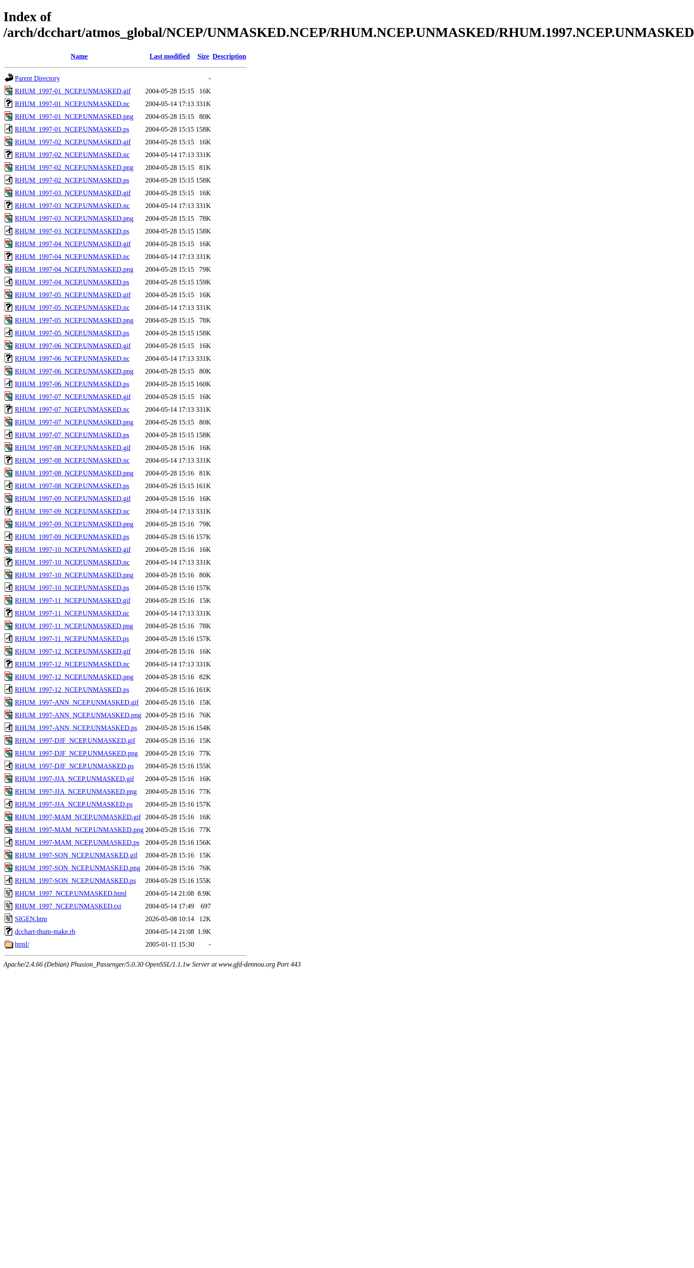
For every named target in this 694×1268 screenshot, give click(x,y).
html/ (22, 944)
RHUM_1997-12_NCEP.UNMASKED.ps (72, 689)
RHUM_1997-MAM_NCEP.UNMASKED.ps (77, 842)
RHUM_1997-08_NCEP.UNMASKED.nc (72, 460)
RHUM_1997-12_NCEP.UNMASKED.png (74, 676)
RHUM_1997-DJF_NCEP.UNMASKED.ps (74, 766)
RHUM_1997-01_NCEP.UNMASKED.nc (72, 103)
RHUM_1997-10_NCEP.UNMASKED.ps (72, 587)
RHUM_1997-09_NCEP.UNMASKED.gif (73, 498)
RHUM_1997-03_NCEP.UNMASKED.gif (73, 193)
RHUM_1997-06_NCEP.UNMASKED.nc (72, 358)
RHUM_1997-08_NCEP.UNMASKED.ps (72, 485)
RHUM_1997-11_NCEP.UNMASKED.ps (72, 638)
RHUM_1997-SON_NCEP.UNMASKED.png (77, 868)
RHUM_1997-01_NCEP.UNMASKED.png (74, 116)
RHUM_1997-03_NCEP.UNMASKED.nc (72, 205)
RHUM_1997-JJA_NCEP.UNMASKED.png (76, 791)
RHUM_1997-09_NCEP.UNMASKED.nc (72, 511)
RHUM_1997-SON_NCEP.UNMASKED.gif (76, 855)
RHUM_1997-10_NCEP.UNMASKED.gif (73, 549)
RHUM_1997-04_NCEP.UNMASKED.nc (72, 256)
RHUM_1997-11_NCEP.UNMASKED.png (74, 626)
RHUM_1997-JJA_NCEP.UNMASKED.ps (73, 804)
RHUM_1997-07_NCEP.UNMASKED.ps (72, 435)
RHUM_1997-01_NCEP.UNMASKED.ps (72, 129)
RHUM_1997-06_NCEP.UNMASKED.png (74, 371)
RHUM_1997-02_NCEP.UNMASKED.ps (72, 180)
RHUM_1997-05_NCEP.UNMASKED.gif (73, 294)
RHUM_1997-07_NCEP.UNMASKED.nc (72, 409)
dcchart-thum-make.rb (45, 931)
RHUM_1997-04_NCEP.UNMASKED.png (74, 269)
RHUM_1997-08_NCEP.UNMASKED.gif (73, 447)
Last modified (169, 56)
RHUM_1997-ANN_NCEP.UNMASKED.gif (77, 702)
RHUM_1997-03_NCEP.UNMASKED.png (74, 218)
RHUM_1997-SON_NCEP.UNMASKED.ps (75, 880)
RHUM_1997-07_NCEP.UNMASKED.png (74, 422)
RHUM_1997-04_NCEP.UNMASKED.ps (72, 282)
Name (79, 56)
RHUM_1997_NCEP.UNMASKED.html (70, 893)
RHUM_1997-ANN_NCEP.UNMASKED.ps (76, 727)
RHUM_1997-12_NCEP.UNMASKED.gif (73, 651)
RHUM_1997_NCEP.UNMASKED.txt (68, 906)
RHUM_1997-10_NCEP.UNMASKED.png (74, 575)
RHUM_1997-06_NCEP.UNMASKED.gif (73, 345)
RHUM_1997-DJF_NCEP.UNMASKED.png (76, 753)
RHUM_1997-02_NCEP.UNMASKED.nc (72, 154)
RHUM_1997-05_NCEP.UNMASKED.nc (72, 307)
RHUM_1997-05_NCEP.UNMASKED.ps (72, 333)
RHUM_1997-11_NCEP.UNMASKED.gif (72, 600)
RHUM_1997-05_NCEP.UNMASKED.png (74, 320)
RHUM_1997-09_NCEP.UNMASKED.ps (72, 536)
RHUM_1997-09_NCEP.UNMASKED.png (74, 524)
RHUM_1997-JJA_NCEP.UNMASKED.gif (74, 778)
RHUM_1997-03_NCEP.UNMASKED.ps (72, 231)
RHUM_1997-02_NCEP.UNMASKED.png (74, 167)
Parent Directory (37, 78)
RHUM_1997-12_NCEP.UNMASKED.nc (72, 664)
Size (203, 56)
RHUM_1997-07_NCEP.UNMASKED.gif (73, 396)
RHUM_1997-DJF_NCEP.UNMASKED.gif (75, 740)
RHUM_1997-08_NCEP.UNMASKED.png (74, 473)
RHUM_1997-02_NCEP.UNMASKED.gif (73, 142)
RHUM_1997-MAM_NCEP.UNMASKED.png (79, 829)
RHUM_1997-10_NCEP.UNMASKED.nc (72, 562)
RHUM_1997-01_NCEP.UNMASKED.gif (73, 91)
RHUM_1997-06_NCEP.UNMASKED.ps (72, 384)
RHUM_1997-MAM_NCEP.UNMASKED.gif (78, 817)
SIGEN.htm (31, 918)
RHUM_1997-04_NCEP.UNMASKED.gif (73, 243)
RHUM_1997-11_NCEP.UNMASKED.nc (72, 613)
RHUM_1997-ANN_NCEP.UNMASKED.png (78, 715)
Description (229, 56)
